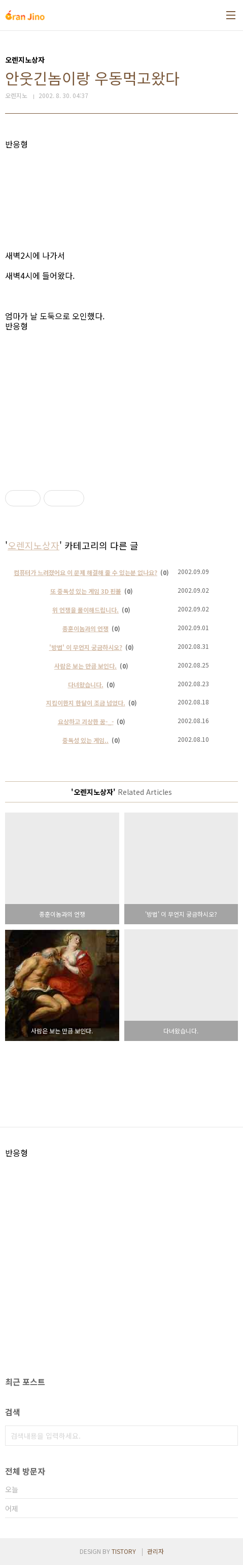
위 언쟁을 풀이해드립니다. (85, 609)
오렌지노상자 (33, 545)
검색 (227, 1435)
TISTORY (124, 1551)
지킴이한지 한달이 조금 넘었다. (85, 702)
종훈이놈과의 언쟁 (85, 628)
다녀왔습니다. (85, 684)
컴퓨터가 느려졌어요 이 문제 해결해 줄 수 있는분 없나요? (85, 572)
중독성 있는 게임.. (85, 740)
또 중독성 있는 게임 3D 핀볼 (85, 591)
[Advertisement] (121, 199)
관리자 (155, 1551)
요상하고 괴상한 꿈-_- (86, 721)
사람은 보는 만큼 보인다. (85, 665)
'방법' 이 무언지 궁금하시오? (85, 647)
